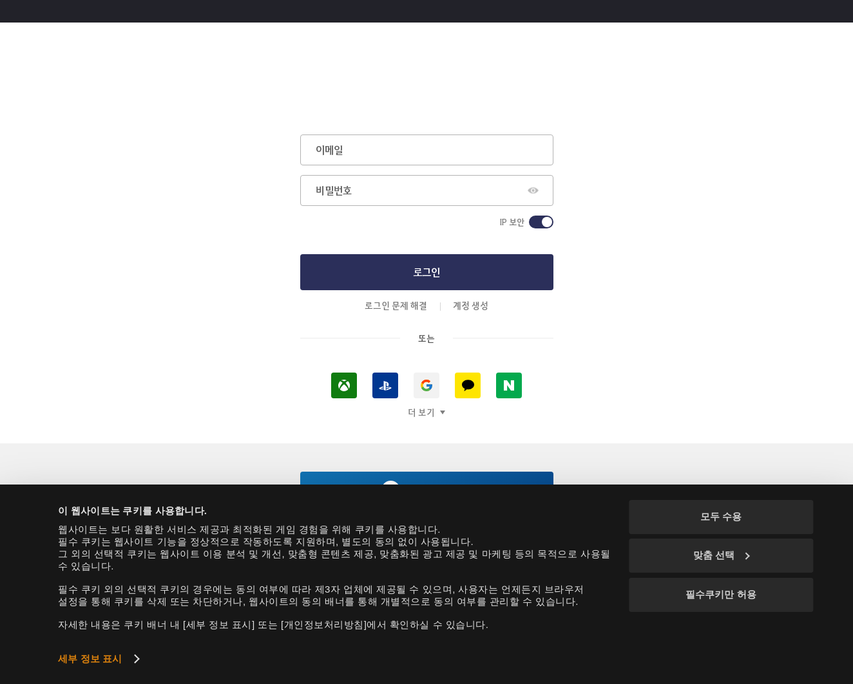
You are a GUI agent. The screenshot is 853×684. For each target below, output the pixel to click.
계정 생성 (470, 305)
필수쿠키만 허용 (720, 594)
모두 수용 (721, 516)
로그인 (426, 272)
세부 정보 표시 (90, 658)
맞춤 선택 (721, 555)
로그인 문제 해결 (396, 305)
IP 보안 (511, 222)
